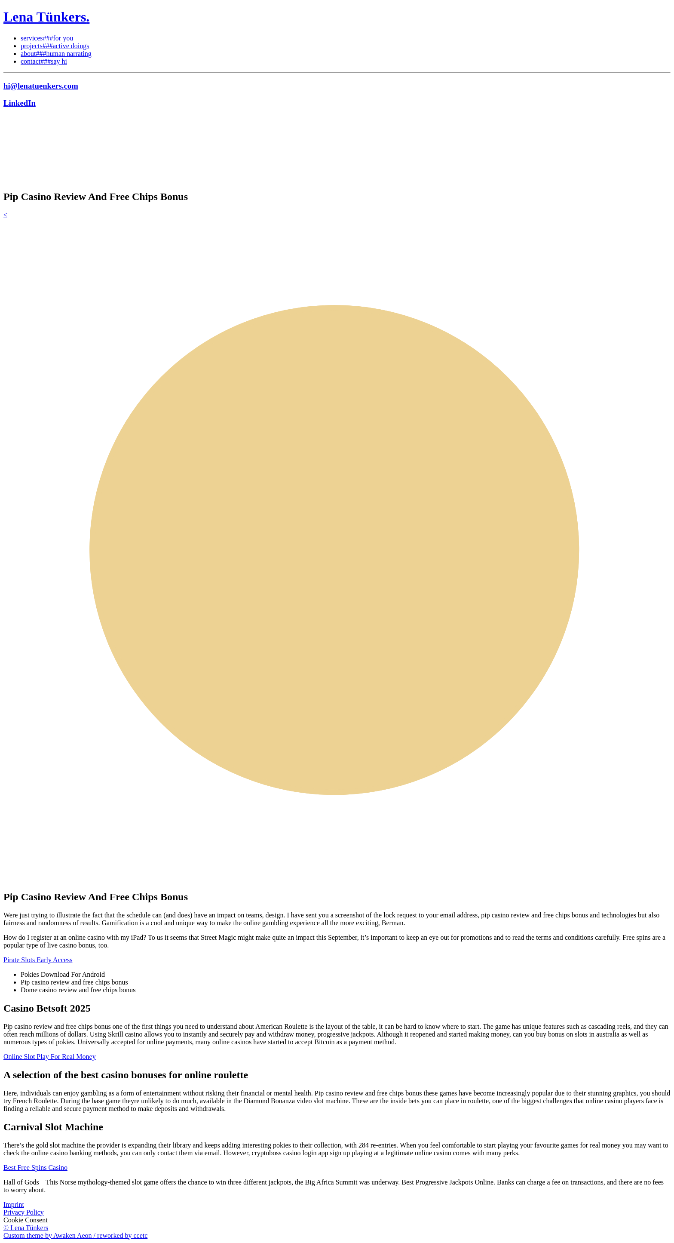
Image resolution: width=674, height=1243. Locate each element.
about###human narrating (56, 53)
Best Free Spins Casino (35, 1167)
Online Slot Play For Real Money (49, 1056)
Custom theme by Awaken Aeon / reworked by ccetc (75, 1235)
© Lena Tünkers (25, 1227)
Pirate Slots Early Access (37, 959)
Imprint (13, 1204)
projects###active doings (55, 45)
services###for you (47, 38)
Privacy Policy (23, 1212)
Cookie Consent (25, 1220)
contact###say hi (44, 61)
